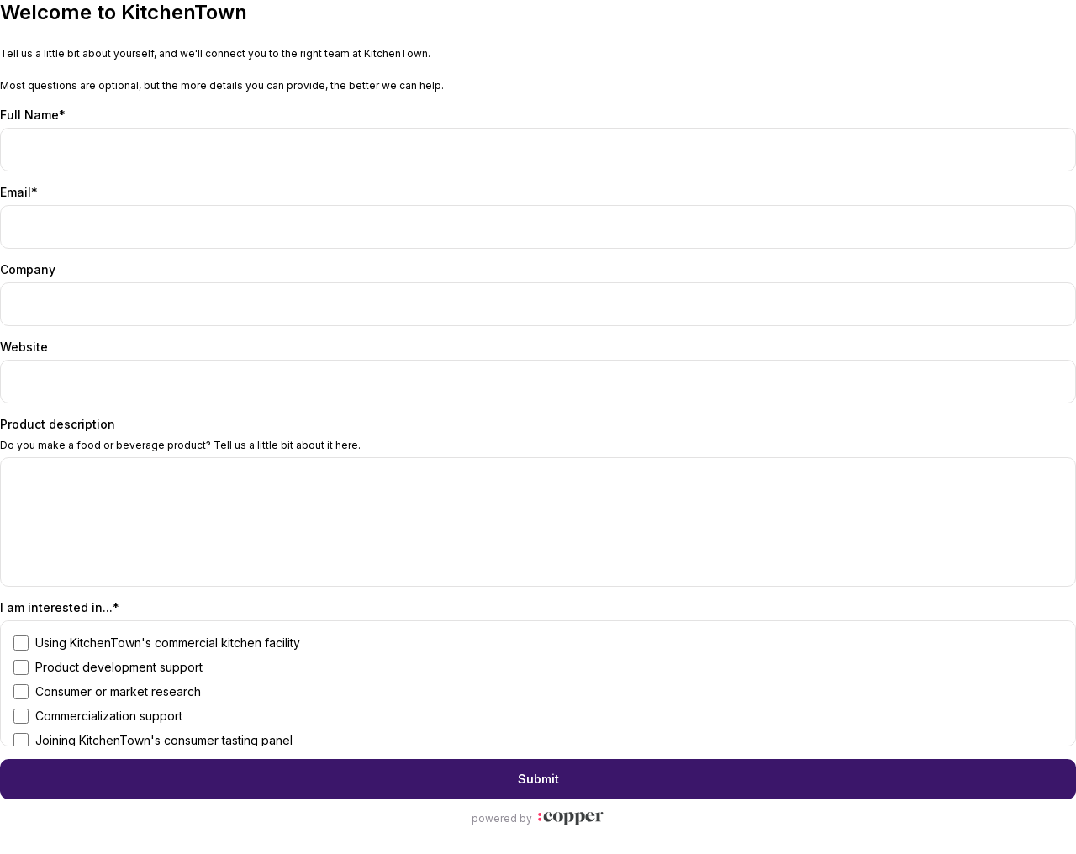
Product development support (119, 667)
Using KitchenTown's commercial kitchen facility (167, 642)
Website (24, 347)
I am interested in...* (59, 607)
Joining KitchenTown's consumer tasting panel (164, 740)
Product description (57, 424)
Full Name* (33, 115)
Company (27, 269)
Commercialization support (108, 716)
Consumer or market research (118, 691)
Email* (19, 192)
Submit (538, 779)
